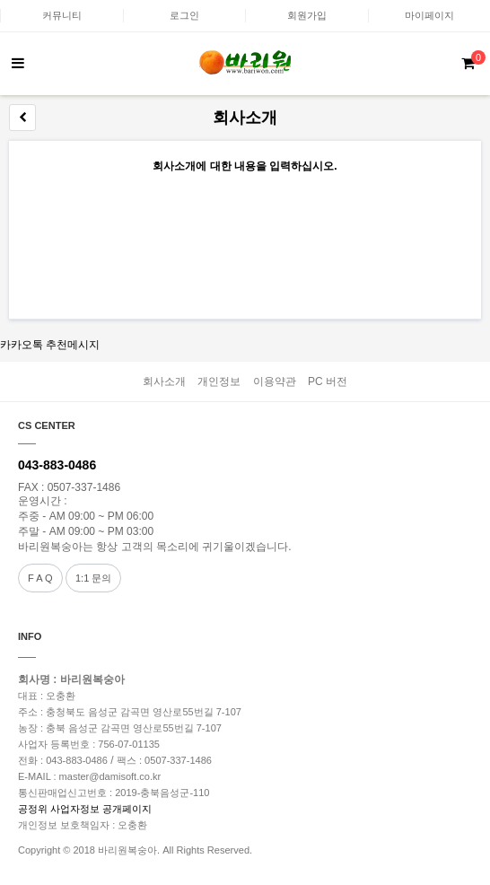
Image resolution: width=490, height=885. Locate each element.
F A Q (40, 578)
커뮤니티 (62, 15)
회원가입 (307, 15)
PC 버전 (327, 381)
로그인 (184, 15)
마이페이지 (429, 15)
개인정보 (219, 381)
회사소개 (164, 381)
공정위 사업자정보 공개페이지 (85, 808)
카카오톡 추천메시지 (50, 344)
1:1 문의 (93, 578)
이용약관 (274, 381)
